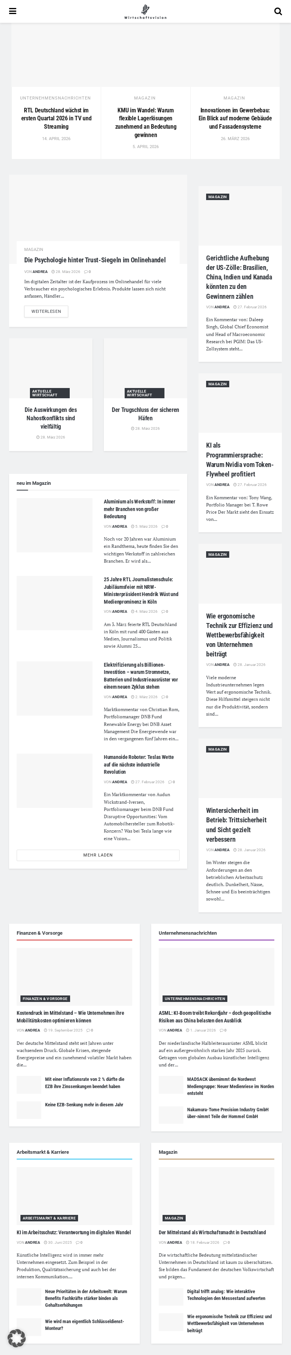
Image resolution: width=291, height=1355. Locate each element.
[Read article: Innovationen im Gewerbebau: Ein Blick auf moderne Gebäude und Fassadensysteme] (235, 55)
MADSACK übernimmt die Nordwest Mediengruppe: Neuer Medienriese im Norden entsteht (230, 1086)
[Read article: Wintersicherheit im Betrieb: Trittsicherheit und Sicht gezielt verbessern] (240, 768)
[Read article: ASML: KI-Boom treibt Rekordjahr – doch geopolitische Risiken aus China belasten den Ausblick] (216, 977)
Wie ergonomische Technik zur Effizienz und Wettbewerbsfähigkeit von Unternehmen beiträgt (239, 635)
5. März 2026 (144, 526)
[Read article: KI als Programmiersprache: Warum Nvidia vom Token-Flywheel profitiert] (240, 403)
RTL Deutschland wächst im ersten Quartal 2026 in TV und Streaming (56, 118)
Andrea (40, 272)
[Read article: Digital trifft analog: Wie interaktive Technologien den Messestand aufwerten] (171, 1297)
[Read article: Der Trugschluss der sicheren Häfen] (145, 368)
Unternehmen (30, 1262)
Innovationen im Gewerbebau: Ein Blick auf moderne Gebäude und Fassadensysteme (235, 118)
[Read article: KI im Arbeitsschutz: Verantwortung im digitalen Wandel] (74, 1196)
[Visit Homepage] (145, 11)
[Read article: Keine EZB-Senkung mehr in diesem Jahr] (29, 1110)
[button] (16, 1338)
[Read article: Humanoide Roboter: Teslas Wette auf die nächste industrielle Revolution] (54, 781)
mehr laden (98, 855)
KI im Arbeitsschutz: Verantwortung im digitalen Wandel (74, 1232)
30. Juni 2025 (58, 1242)
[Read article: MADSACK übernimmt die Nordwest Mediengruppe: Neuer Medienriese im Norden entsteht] (171, 1084)
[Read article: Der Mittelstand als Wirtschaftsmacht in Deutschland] (216, 1196)
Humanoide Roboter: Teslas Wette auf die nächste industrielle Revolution (139, 764)
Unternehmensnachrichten (55, 98)
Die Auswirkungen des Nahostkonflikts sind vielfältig (51, 418)
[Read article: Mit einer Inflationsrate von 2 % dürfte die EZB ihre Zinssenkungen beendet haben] (29, 1084)
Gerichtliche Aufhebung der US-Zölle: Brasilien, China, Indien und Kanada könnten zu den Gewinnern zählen (239, 277)
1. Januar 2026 (201, 1030)
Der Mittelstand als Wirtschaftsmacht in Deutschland (212, 1232)
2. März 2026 (144, 697)
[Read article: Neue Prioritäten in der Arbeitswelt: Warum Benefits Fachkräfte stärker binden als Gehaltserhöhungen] (29, 1297)
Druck (50, 1050)
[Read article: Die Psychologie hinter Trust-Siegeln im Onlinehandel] (98, 219)
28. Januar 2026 (249, 665)
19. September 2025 (63, 1030)
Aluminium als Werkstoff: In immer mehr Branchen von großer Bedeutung (139, 508)
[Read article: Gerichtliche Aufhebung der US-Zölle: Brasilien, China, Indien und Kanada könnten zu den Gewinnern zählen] (240, 216)
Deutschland (164, 624)
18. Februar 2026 (202, 1242)
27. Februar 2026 (147, 782)
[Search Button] (278, 11)
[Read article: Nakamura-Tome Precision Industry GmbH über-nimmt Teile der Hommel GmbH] (171, 1115)
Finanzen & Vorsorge (45, 999)
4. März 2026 (144, 611)
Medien (111, 639)
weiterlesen (49, 311)
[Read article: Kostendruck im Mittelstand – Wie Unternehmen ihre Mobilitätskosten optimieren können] (74, 977)
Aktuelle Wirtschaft (44, 393)
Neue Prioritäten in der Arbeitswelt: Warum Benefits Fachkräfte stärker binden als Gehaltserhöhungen (86, 1298)
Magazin (145, 98)
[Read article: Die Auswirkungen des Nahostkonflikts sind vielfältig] (50, 368)
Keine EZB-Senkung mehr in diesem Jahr (84, 1104)
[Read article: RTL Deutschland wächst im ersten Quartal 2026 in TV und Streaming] (56, 55)
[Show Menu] (12, 11)
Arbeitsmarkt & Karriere (49, 1218)
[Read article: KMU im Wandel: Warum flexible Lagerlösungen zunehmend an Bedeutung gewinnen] (145, 55)
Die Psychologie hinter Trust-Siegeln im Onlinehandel (95, 260)
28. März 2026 (66, 272)
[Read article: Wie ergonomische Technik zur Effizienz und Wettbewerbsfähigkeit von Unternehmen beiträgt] (240, 573)
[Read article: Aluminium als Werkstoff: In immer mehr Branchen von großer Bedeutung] (54, 525)
